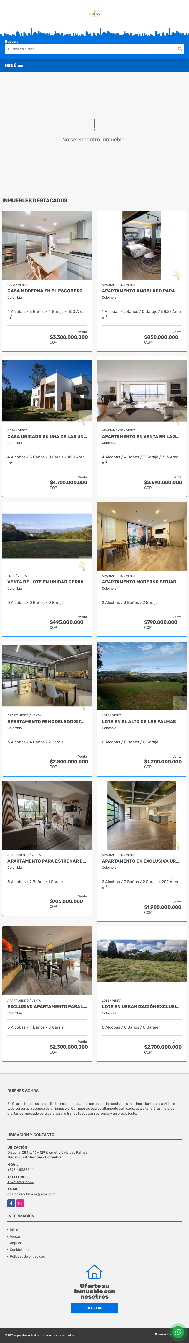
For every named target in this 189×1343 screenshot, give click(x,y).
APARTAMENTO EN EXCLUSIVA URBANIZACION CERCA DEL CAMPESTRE (142, 861)
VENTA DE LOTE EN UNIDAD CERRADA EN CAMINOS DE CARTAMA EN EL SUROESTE (47, 582)
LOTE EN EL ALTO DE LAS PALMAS (139, 721)
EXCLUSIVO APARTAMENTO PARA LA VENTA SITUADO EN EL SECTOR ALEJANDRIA (47, 1006)
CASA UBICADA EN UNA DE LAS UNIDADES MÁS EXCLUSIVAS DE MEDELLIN (47, 436)
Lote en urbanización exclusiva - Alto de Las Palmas (142, 1006)
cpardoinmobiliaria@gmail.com (31, 1194)
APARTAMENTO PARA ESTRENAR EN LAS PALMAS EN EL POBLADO (47, 861)
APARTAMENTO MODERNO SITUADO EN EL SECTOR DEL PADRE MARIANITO (142, 582)
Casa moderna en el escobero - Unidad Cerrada (47, 291)
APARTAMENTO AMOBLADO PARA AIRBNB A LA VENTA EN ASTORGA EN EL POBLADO (142, 291)
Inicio (14, 1230)
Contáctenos (20, 1250)
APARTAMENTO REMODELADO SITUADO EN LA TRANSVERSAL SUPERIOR (47, 721)
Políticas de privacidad (27, 1256)
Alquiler (15, 1243)
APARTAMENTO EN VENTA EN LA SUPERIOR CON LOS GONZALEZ (142, 436)
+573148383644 (20, 1170)
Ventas (15, 1236)
